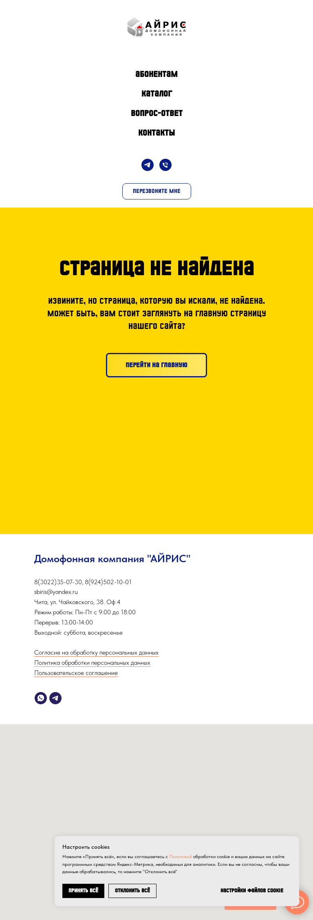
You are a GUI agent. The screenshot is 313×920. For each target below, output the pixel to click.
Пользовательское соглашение (76, 673)
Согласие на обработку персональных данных (96, 652)
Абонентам (156, 74)
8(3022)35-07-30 (58, 582)
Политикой (180, 856)
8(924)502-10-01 (108, 582)
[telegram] (55, 698)
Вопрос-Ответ (157, 113)
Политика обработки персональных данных (92, 662)
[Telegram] (147, 165)
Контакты (156, 132)
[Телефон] (165, 165)
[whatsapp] (41, 698)
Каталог (156, 93)
